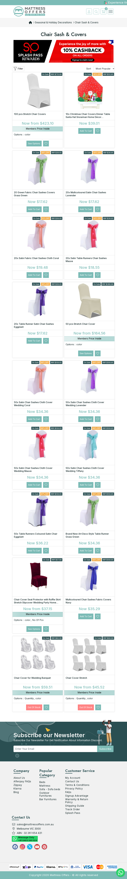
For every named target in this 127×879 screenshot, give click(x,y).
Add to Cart (86, 131)
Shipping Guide (74, 805)
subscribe (105, 748)
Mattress (44, 785)
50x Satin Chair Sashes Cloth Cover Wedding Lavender (85, 404)
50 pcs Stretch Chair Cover (80, 323)
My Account (72, 777)
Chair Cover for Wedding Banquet (32, 677)
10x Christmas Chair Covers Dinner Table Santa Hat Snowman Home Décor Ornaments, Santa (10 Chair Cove (88, 117)
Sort (88, 68)
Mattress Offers (59, 875)
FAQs (68, 792)
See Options (34, 143)
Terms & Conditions (77, 785)
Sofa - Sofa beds (49, 789)
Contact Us (72, 781)
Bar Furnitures (48, 799)
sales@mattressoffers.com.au (35, 824)
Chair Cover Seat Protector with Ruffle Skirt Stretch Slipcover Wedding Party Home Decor (37, 602)
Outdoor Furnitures (45, 794)
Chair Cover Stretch (76, 677)
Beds (42, 782)
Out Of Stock (34, 707)
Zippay (18, 785)
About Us (19, 777)
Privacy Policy (74, 788)
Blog (16, 792)
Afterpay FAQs (22, 781)
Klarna (17, 788)
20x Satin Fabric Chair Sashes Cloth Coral (36, 258)
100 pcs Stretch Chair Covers (30, 114)
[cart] (102, 11)
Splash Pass (72, 813)
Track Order (72, 809)
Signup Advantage (76, 795)
